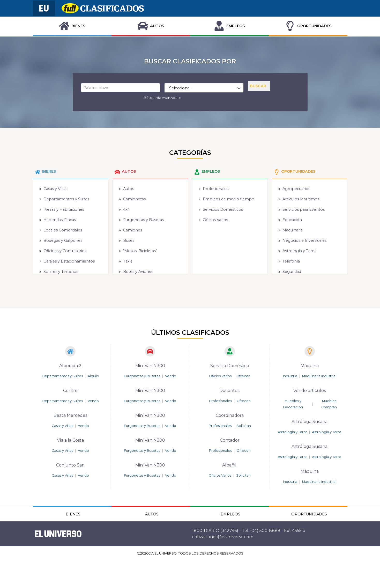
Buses (128, 240)
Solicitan (243, 426)
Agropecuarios (296, 188)
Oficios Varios (215, 219)
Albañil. (229, 465)
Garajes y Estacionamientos (69, 261)
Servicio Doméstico (229, 365)
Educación (292, 219)
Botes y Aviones (138, 271)
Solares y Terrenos (60, 271)
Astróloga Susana (309, 421)
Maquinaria (292, 230)
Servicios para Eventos (303, 209)
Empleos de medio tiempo (228, 199)
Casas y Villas (55, 188)
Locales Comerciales (62, 230)
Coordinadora (230, 415)
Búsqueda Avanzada (161, 98)
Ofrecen (243, 376)
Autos (128, 188)
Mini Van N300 (150, 365)
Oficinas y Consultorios (64, 251)
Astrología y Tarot (299, 251)
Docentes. (229, 390)
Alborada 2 (70, 365)
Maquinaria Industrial (319, 376)
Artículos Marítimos (300, 199)
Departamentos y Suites (66, 199)
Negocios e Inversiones (304, 240)
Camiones (132, 230)
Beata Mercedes (70, 415)
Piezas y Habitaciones (63, 209)
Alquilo (93, 376)
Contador (230, 440)
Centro (70, 390)
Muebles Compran (329, 404)
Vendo (93, 401)
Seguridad (291, 271)
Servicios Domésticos (223, 209)
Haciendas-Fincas (59, 219)
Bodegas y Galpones (62, 240)
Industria (290, 376)
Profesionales (215, 188)
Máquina (310, 365)
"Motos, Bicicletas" (140, 251)
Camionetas (134, 199)
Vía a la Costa (70, 440)
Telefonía (291, 261)
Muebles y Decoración (293, 404)
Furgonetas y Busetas (143, 219)
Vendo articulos (309, 390)
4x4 (126, 209)
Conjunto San (70, 465)
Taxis (127, 261)
